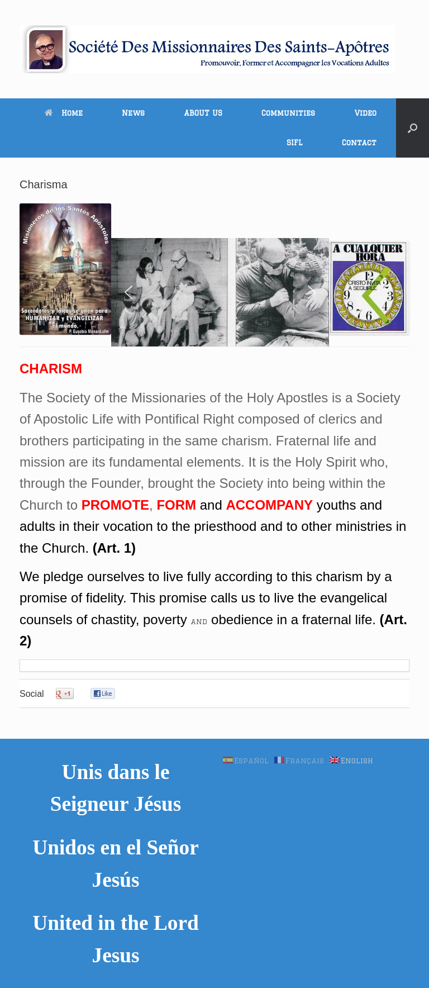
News (133, 113)
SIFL (295, 142)
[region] (219, 292)
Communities (288, 113)
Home (64, 113)
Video (365, 113)
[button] (412, 128)
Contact (359, 142)
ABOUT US (203, 113)
